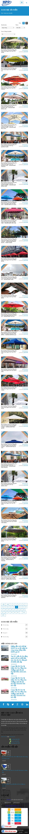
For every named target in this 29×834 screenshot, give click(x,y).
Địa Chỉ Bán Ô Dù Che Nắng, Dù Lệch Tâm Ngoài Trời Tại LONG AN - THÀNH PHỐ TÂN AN (9, 315)
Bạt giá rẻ (5, 632)
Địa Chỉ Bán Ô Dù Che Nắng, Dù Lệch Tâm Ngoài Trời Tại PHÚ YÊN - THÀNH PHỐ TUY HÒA (8, 203)
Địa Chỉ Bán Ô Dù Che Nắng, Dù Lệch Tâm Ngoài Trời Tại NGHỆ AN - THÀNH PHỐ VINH (8, 278)
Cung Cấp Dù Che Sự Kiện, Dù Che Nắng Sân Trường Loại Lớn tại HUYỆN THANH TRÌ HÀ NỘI (18, 681)
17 (2, 609)
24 (23, 609)
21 (14, 609)
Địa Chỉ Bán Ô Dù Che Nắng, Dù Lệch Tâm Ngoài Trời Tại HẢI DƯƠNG (8, 596)
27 (8, 612)
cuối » (3, 615)
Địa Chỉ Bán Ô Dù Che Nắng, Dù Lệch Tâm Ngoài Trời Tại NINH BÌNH (8, 260)
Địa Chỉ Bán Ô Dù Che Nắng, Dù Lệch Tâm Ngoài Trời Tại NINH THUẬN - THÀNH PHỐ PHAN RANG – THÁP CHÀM (8, 240)
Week (12, 815)
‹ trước (7, 604)
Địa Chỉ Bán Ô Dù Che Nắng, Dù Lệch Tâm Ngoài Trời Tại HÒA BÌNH (8, 540)
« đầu (3, 604)
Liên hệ (26, 832)
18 (5, 609)
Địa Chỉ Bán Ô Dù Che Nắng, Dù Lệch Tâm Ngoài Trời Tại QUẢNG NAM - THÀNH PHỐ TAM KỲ (8, 164)
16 (25, 607)
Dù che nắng (6, 625)
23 (20, 609)
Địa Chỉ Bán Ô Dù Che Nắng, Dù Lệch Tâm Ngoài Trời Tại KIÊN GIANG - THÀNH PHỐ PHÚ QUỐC (8, 426)
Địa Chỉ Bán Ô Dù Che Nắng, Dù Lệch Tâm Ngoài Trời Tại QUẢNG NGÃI (8, 146)
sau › (24, 612)
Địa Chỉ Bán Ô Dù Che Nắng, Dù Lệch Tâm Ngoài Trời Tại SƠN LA (8, 69)
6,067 (18, 820)
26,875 (18, 823)
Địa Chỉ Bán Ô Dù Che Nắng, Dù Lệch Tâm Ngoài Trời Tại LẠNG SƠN (8, 370)
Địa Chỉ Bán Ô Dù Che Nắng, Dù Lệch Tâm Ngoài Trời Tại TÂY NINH (8, 51)
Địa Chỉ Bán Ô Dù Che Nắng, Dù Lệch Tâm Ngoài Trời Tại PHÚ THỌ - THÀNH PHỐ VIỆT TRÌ (8, 222)
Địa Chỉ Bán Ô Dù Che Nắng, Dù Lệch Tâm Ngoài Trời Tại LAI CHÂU (8, 389)
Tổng (12, 823)
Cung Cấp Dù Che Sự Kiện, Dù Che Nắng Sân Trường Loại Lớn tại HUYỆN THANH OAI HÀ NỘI (18, 693)
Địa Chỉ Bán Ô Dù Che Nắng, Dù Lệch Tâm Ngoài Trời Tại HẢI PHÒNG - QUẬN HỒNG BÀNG (8, 578)
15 (22, 607)
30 (17, 612)
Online (12, 809)
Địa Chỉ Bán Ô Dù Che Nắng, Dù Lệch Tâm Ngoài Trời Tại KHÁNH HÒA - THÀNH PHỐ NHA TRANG (8, 465)
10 (7, 607)
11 (10, 607)
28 (11, 612)
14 (19, 607)
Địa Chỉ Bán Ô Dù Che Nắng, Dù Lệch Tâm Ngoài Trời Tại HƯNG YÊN (8, 484)
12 (13, 607)
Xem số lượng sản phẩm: (6, 31)
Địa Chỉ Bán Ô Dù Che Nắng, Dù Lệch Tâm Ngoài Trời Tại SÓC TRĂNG (8, 88)
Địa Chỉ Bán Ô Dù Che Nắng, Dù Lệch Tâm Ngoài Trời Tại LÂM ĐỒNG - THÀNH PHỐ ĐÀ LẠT (8, 333)
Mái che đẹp (6, 628)
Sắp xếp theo (4, 25)
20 (11, 609)
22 (17, 609)
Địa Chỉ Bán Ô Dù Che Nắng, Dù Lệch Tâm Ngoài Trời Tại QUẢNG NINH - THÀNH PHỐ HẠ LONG (8, 126)
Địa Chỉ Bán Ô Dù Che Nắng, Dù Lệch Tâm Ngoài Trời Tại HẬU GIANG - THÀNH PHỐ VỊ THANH (8, 559)
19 (8, 609)
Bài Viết (20, 832)
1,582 (18, 817)
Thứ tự (16, 25)
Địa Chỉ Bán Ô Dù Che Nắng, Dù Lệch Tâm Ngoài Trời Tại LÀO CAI (8, 352)
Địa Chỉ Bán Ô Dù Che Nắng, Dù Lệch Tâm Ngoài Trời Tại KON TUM (8, 407)
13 (16, 607)
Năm (12, 820)
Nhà (2, 13)
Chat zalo (8, 826)
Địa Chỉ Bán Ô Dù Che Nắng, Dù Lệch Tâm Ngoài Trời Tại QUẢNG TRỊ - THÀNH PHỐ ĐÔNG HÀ (8, 107)
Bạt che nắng (6, 636)
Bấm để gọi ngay (10, 831)
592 (18, 815)
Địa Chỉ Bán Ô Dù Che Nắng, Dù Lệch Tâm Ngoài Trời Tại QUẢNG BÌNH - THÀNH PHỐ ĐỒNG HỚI (8, 184)
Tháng (12, 817)
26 (5, 612)
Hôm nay (12, 812)
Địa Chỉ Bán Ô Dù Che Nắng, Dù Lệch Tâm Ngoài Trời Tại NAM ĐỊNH (8, 297)
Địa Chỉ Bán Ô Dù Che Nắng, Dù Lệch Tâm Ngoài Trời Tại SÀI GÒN (8, 503)
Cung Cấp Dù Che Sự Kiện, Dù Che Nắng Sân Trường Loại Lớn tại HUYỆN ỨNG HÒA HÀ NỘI (18, 670)
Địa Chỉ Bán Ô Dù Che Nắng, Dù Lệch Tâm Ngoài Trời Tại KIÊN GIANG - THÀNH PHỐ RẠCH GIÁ (8, 446)
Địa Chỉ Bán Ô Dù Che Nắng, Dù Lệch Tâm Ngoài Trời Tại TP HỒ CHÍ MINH (9, 521)
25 (2, 612)
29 (14, 612)
